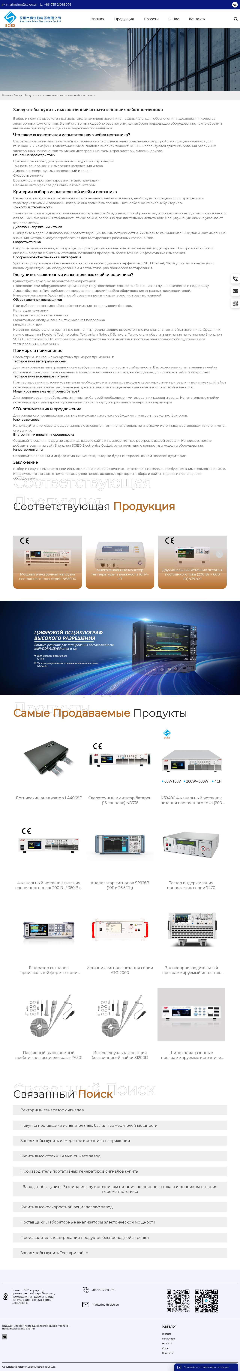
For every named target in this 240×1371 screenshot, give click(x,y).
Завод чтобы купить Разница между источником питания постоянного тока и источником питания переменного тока (120, 1189)
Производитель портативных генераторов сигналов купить (79, 1171)
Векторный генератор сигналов (52, 1110)
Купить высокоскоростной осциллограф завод (66, 1207)
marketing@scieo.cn (21, 4)
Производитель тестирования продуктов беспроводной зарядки (84, 1237)
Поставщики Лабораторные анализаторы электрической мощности (87, 1222)
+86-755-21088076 (57, 4)
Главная (6, 95)
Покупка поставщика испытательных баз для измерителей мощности (89, 1125)
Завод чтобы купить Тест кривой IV (54, 1253)
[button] (219, 554)
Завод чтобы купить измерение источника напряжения (75, 1140)
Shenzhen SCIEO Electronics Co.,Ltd (83, 445)
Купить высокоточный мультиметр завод (60, 1156)
